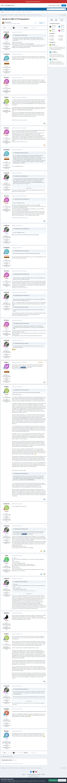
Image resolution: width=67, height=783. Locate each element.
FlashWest (6, 709)
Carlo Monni (6, 54)
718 (7, 41)
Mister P (6, 362)
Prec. (5, 27)
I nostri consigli (22, 9)
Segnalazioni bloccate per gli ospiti (33, 1)
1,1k (7, 622)
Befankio (6, 731)
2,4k (6, 374)
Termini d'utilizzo (4, 780)
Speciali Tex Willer (16, 23)
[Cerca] (51, 9)
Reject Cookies (62, 780)
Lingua (23, 774)
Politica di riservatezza (32, 774)
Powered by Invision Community (33, 776)
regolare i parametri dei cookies (13, 781)
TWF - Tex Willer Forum (7, 5)
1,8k (7, 87)
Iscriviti (64, 5)
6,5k (6, 66)
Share (35, 22)
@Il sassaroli (23, 367)
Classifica (16, 9)
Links (12, 9)
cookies (24, 780)
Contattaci (39, 774)
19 (6, 718)
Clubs (28, 9)
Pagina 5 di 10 (33, 27)
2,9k (6, 565)
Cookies (43, 774)
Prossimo (26, 27)
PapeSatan (6, 613)
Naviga (3, 10)
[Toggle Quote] (13, 35)
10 (22, 27)
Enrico (24, 35)
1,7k (7, 513)
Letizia (6, 555)
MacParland (8, 22)
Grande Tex (6, 503)
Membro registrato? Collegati (54, 5)
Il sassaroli (6, 32)
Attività (7, 9)
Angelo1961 (63, 29)
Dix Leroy (6, 77)
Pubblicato (17, 32)
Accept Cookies (53, 780)
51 (6, 740)
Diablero (6, 97)
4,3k (6, 107)
